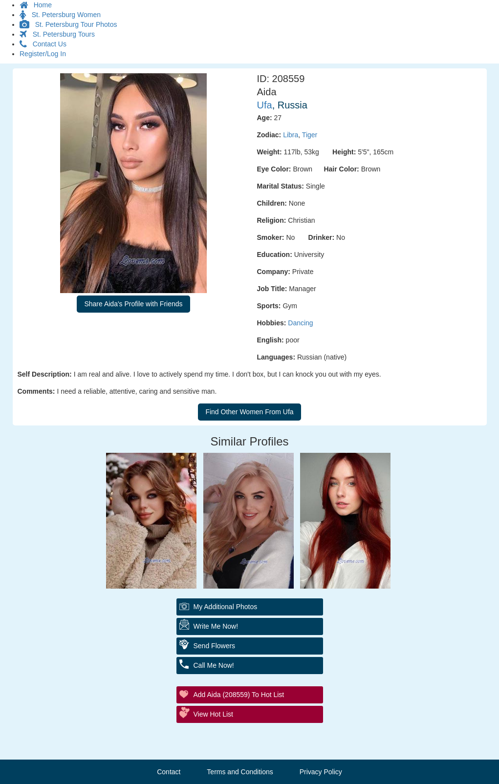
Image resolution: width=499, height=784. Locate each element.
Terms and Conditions (240, 772)
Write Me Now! (216, 626)
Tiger (309, 135)
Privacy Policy (321, 772)
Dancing (300, 323)
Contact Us (43, 44)
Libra (290, 135)
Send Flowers (215, 646)
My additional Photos (226, 607)
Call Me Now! (214, 665)
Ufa (264, 105)
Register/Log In (43, 54)
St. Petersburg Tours (57, 34)
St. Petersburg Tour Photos (68, 24)
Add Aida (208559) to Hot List (239, 695)
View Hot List (213, 714)
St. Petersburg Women (60, 15)
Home (36, 5)
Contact (168, 772)
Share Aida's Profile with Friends (133, 304)
